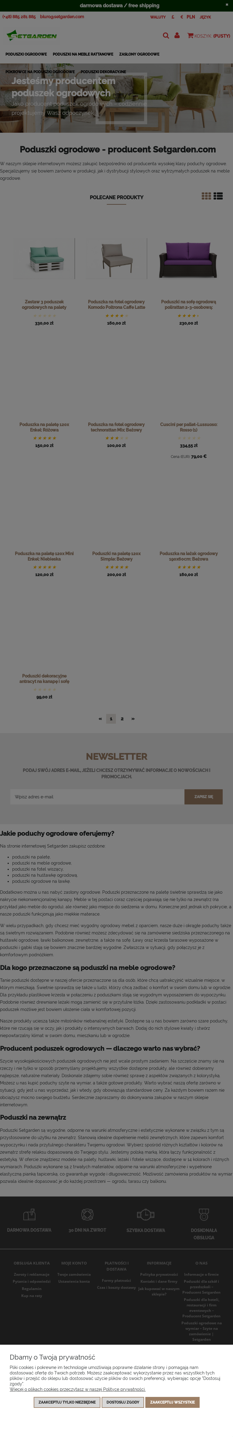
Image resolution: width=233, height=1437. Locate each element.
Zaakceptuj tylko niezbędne (67, 1402)
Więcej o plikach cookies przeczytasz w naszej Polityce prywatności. (78, 1389)
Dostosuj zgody (122, 1402)
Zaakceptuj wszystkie (172, 1402)
